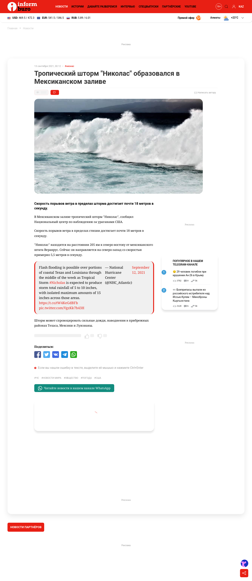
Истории (78, 6)
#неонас (69, 66)
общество (71, 377)
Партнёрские (171, 6)
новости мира (52, 377)
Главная (12, 28)
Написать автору (205, 92)
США (98, 377)
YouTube (190, 6)
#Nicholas (57, 282)
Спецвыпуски (148, 6)
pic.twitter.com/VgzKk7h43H (61, 308)
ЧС (37, 377)
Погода (87, 377)
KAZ (241, 6)
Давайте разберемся (102, 6)
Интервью (128, 6)
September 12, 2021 (140, 270)
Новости (61, 6)
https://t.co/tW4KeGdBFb (58, 303)
